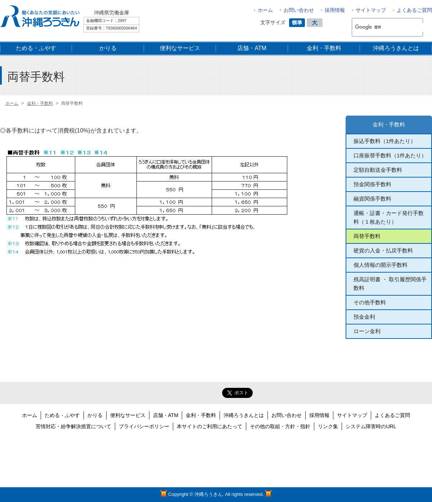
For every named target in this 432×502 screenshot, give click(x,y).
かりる (95, 415)
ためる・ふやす (62, 415)
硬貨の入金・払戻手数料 (383, 250)
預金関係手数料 (372, 184)
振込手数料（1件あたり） (385, 141)
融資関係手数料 (372, 199)
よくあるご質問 (414, 10)
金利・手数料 (389, 124)
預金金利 (364, 317)
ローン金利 (367, 331)
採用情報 (335, 10)
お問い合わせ (299, 10)
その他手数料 (370, 302)
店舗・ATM (166, 415)
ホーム (265, 10)
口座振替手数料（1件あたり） (390, 155)
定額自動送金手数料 (378, 170)
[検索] (390, 27)
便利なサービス (127, 415)
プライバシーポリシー (144, 426)
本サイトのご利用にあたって (209, 426)
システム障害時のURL (371, 426)
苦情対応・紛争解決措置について (73, 426)
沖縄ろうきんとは (244, 415)
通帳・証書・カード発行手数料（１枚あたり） (389, 217)
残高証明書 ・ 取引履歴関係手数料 (390, 283)
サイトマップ (371, 10)
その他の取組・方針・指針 (280, 426)
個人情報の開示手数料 (381, 265)
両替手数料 (367, 236)
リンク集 (328, 426)
